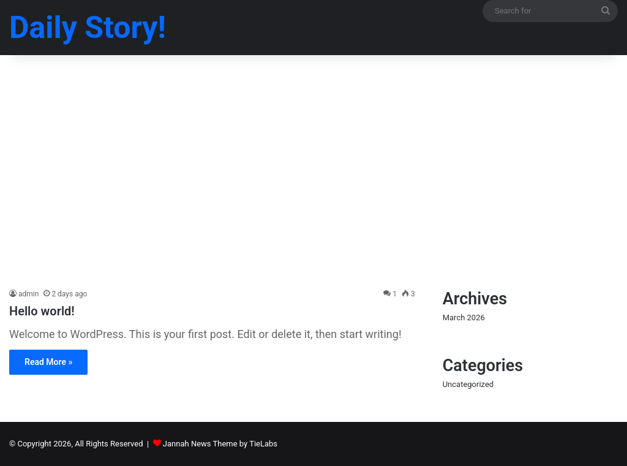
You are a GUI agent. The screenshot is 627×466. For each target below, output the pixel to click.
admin (28, 294)
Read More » (48, 362)
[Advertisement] (313, 183)
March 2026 (464, 317)
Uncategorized (468, 384)
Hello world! (42, 311)
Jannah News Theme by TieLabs (220, 443)
